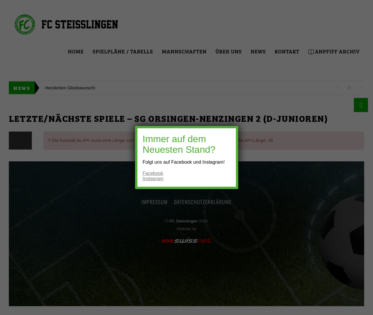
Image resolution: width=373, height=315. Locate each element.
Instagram (153, 178)
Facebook (153, 173)
